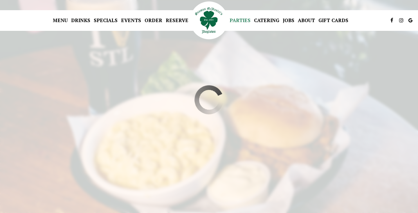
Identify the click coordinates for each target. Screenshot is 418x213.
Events (131, 20)
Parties (240, 20)
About (306, 20)
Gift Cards (333, 20)
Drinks (80, 20)
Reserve (177, 20)
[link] (209, 20)
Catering (266, 20)
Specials (106, 20)
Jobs (288, 20)
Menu (60, 20)
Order (153, 20)
